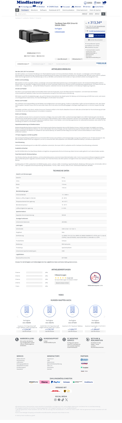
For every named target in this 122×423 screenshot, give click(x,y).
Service (86, 7)
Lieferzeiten (20, 362)
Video (50, 64)
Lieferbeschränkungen (92, 28)
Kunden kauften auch (62, 64)
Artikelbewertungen (38, 64)
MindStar (40, 7)
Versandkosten (100, 26)
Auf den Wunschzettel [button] (95, 40)
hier (68, 412)
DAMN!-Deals (52, 7)
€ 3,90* (97, 31)
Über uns (49, 365)
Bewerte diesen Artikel (62, 283)
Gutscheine (98, 7)
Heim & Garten (95, 10)
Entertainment (82, 10)
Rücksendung (20, 360)
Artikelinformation (22, 64)
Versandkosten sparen (92, 44)
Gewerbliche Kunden (22, 365)
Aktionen (76, 7)
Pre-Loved (65, 7)
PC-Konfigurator (26, 6)
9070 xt (97, 14)
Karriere (49, 369)
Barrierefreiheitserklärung (54, 364)
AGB (48, 360)
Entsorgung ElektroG (22, 364)
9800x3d (84, 14)
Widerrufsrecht (21, 359)
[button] (17, 10)
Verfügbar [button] (58, 29)
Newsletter (20, 369)
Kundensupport (21, 367)
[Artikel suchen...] (59, 13)
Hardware (25, 10)
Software (43, 10)
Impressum (50, 359)
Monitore (34, 10)
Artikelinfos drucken (91, 47)
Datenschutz (50, 362)
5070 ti (91, 14)
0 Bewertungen (60, 32)
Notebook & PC (54, 10)
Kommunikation (68, 10)
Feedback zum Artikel (92, 45)
